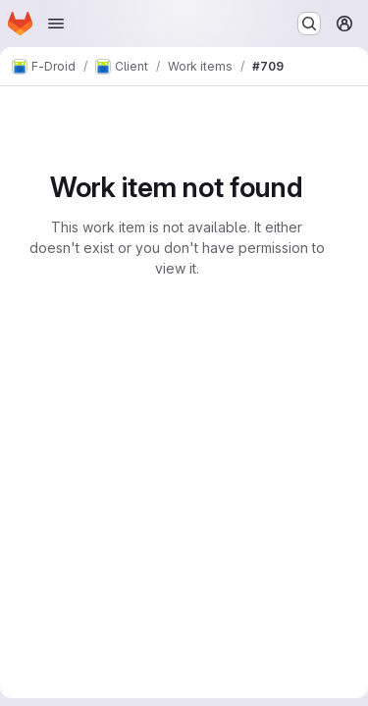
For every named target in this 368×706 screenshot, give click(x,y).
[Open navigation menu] (56, 23)
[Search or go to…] (309, 23)
